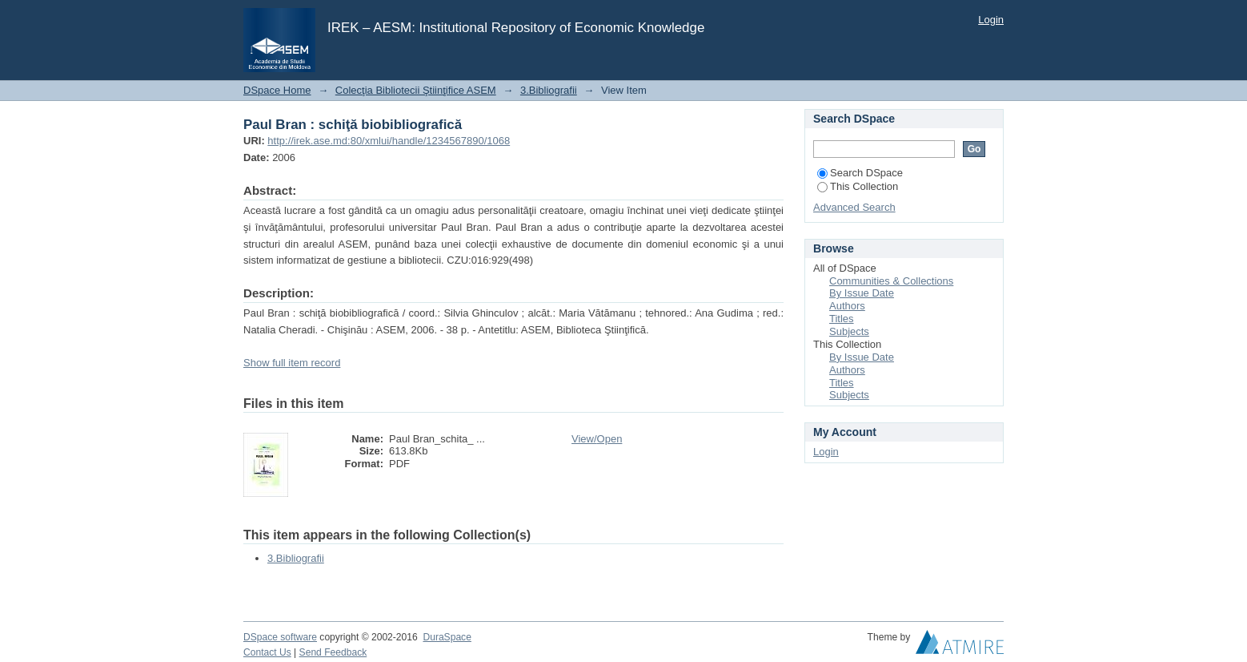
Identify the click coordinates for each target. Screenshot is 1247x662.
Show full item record (291, 363)
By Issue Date (861, 293)
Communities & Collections (891, 281)
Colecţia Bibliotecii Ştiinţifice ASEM (415, 90)
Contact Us (267, 652)
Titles (841, 319)
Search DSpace (860, 173)
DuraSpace (447, 637)
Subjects (849, 331)
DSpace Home (277, 90)
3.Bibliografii (548, 90)
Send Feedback (333, 652)
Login (991, 20)
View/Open (596, 439)
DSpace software (280, 637)
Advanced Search (854, 207)
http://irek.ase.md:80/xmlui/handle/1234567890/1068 (388, 141)
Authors (847, 306)
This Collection (857, 186)
